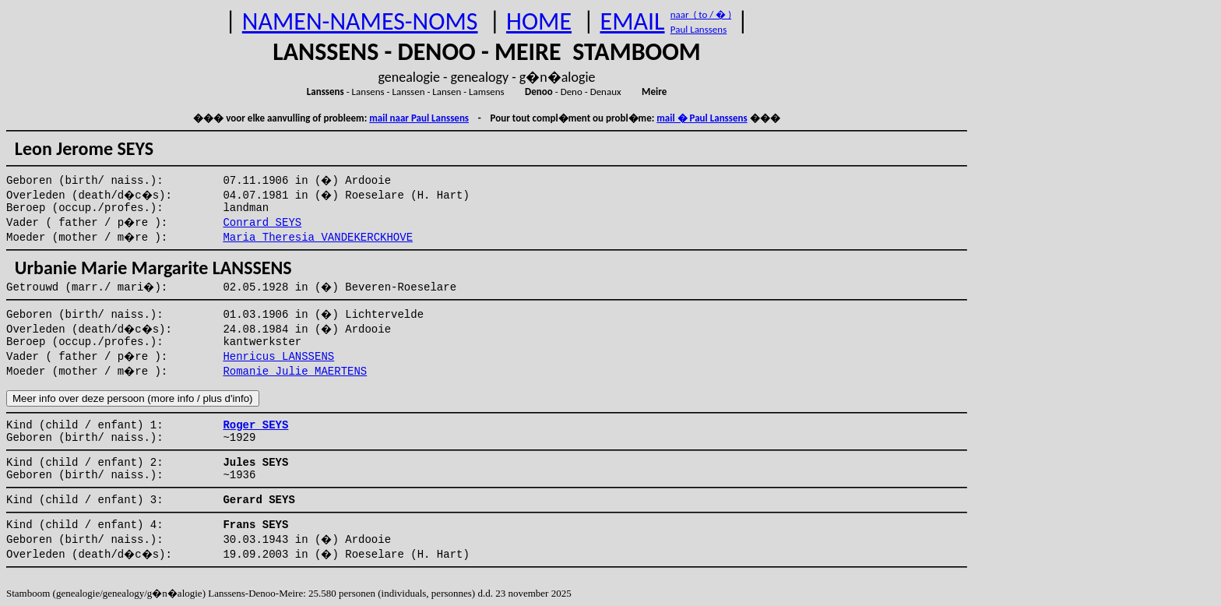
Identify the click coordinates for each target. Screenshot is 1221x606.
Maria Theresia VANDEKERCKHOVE (318, 237)
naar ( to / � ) (700, 14)
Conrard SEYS (262, 223)
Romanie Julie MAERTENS (295, 371)
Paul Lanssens (698, 29)
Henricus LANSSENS (278, 357)
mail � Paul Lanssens (701, 118)
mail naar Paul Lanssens (419, 118)
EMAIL (632, 21)
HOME (539, 21)
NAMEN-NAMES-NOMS (360, 21)
